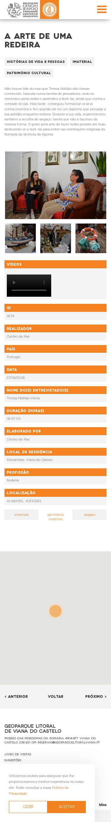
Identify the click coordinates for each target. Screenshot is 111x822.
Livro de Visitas (17, 754)
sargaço (89, 515)
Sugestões (12, 760)
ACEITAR (67, 807)
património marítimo (55, 517)
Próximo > (96, 696)
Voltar (55, 696)
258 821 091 (27, 742)
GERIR (28, 807)
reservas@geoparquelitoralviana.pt (69, 742)
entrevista (22, 515)
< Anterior (16, 696)
